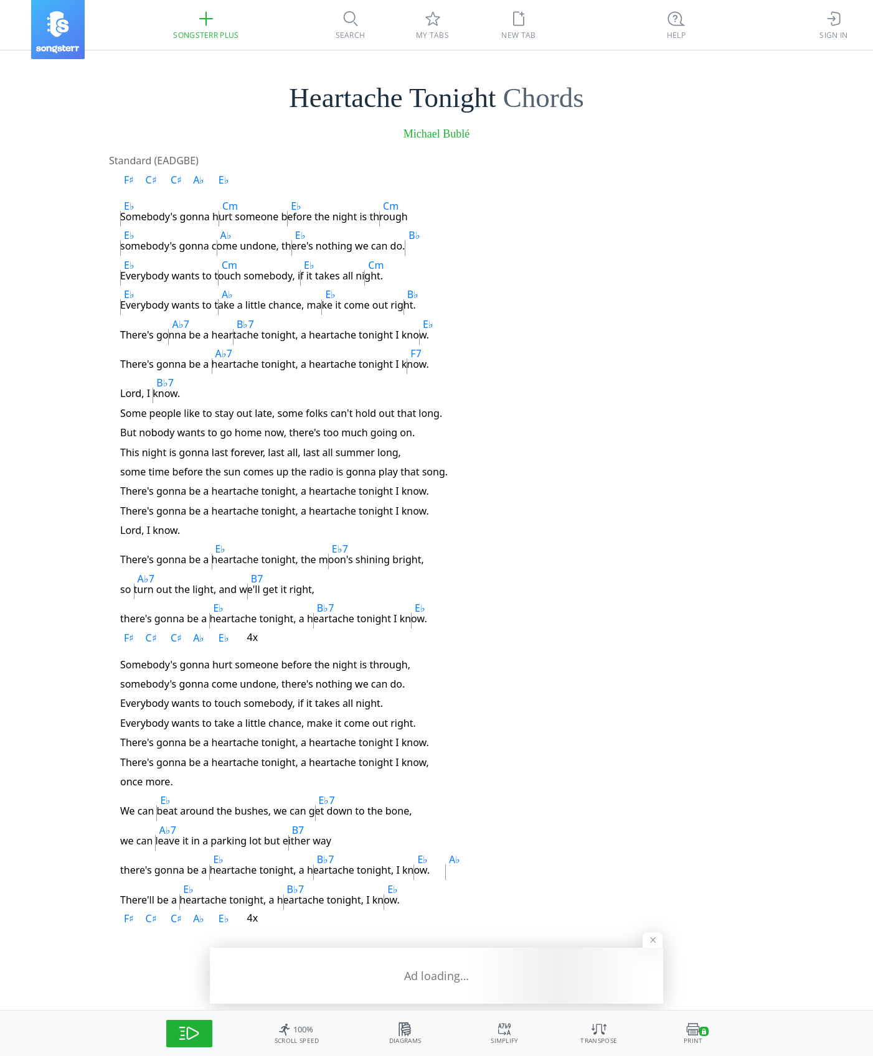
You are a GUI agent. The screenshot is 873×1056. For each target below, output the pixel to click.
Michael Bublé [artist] (436, 134)
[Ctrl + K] (676, 25)
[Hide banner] (653, 940)
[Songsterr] (58, 29)
